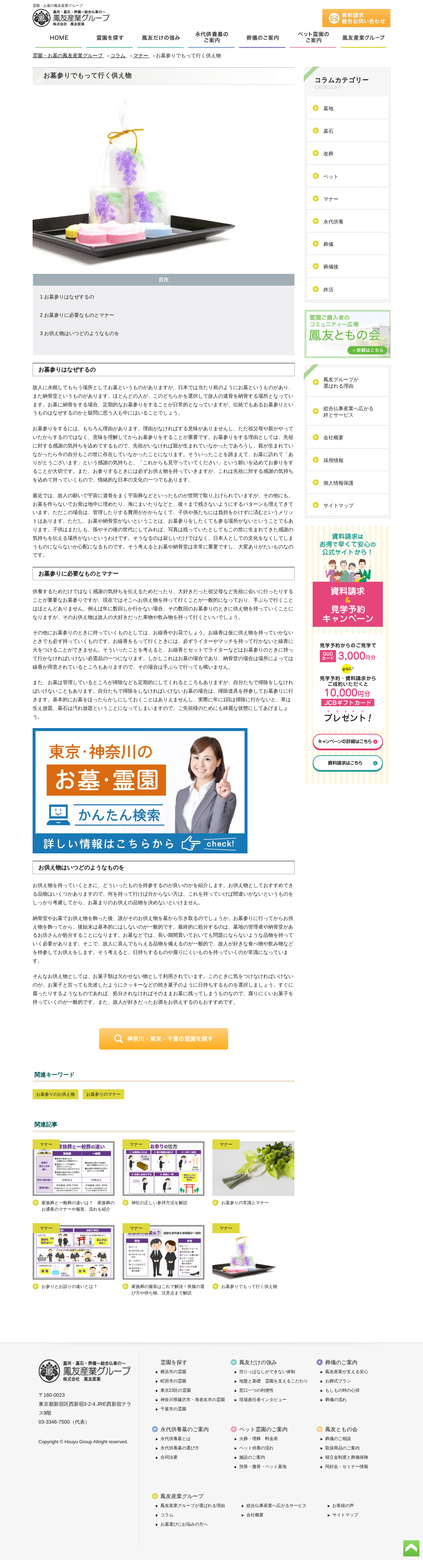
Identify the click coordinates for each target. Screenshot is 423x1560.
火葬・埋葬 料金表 (258, 1438)
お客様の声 (343, 1505)
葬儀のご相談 (338, 1438)
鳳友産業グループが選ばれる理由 (192, 1505)
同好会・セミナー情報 (346, 1466)
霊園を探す (173, 1362)
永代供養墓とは (175, 1438)
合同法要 (169, 1457)
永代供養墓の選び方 (179, 1447)
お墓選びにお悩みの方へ (184, 1524)
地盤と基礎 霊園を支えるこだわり (273, 1381)
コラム (166, 1514)
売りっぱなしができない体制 (267, 1371)
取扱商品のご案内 (342, 1447)
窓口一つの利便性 (256, 1390)
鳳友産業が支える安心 (346, 1371)
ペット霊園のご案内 (263, 1429)
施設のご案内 (252, 1457)
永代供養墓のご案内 (184, 1429)
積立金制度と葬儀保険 (346, 1457)
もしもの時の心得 (342, 1390)
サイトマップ (345, 1514)
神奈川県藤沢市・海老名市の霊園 (192, 1399)
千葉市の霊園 (173, 1408)
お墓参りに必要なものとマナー (77, 315)
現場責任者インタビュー (263, 1399)
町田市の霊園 (173, 1381)
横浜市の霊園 (173, 1371)
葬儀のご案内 (341, 1362)
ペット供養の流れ (256, 1447)
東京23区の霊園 (175, 1390)
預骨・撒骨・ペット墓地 (263, 1466)
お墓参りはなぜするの (67, 297)
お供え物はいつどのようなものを (80, 333)
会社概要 (255, 1514)
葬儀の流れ (336, 1399)
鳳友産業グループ (181, 1496)
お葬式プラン (338, 1381)
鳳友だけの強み (258, 1362)
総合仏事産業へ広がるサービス (276, 1505)
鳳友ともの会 (341, 1429)
